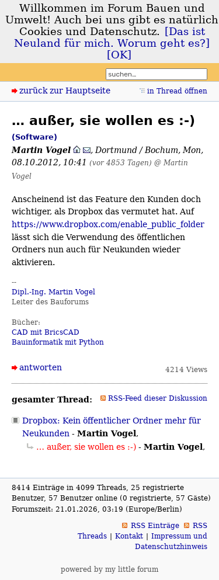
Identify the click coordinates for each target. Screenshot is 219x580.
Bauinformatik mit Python (58, 342)
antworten (40, 367)
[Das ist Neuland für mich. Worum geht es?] (112, 37)
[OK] (119, 55)
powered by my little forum (109, 569)
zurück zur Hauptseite (64, 90)
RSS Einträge (155, 526)
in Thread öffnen (177, 91)
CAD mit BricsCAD (45, 332)
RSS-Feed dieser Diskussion (157, 398)
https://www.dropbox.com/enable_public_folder (108, 224)
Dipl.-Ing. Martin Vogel (53, 292)
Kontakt (129, 536)
